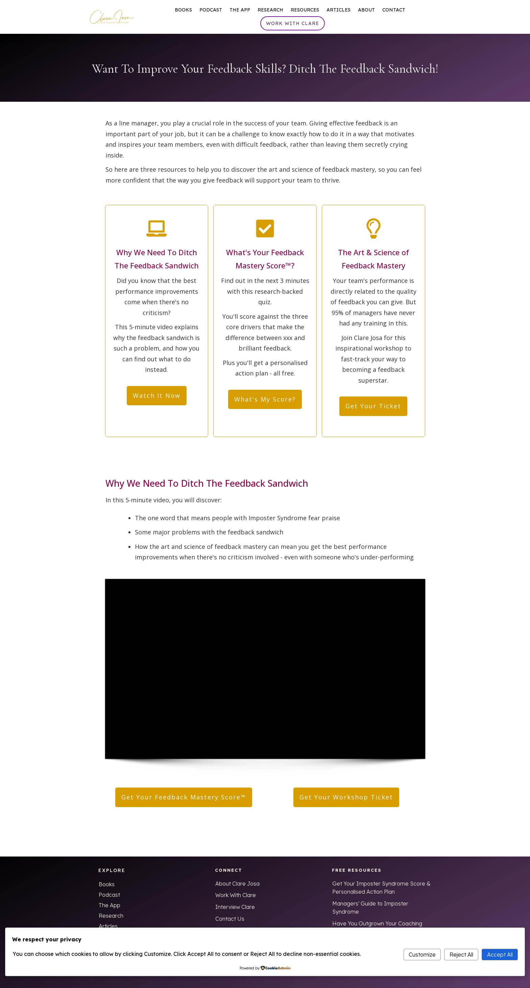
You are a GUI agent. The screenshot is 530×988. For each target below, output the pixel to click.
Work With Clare (235, 895)
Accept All (500, 954)
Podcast (109, 894)
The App (109, 905)
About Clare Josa (237, 883)
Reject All (461, 954)
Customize (422, 954)
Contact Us (229, 918)
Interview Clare (235, 906)
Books (107, 884)
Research (111, 915)
